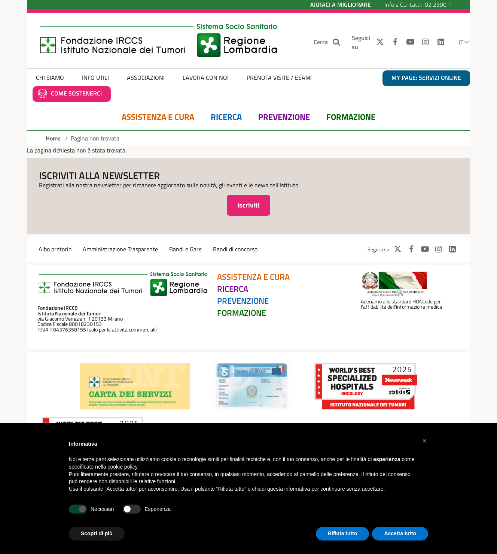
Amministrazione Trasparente (120, 249)
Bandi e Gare (185, 249)
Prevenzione (284, 117)
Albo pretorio (55, 249)
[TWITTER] (378, 42)
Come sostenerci (76, 93)
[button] (424, 441)
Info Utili (95, 77)
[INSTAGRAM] (426, 42)
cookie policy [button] (122, 467)
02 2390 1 (438, 4)
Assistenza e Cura (158, 117)
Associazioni (146, 77)
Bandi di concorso (235, 249)
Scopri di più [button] (97, 533)
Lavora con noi (206, 77)
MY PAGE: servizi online (426, 77)
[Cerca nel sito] (337, 42)
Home (53, 138)
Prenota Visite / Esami (279, 77)
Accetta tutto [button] (400, 533)
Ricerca (226, 117)
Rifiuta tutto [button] (342, 533)
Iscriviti (248, 205)
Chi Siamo (50, 77)
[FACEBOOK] (395, 42)
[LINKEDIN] (441, 42)
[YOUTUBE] (410, 42)
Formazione (350, 117)
